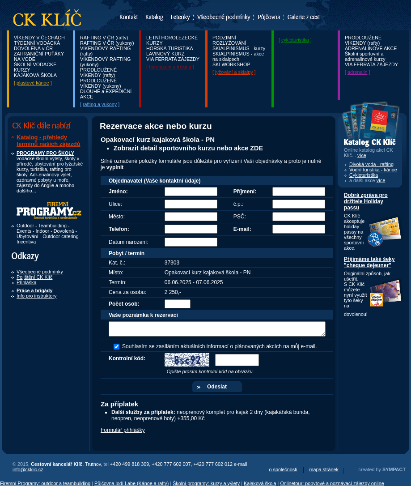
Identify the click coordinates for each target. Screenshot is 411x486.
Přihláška (26, 282)
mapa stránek (324, 469)
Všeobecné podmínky (40, 271)
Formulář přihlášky (123, 430)
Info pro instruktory (36, 295)
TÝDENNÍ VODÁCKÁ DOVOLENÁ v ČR (37, 45)
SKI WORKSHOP (231, 64)
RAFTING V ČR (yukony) (107, 43)
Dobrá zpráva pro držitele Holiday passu (366, 201)
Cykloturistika (363, 175)
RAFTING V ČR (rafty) (104, 37)
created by (382, 469)
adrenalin (357, 72)
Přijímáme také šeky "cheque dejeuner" (369, 262)
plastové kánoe (33, 82)
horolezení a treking (170, 66)
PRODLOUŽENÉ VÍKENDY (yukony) (100, 83)
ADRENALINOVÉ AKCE (371, 48)
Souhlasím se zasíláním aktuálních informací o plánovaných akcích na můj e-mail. (219, 346)
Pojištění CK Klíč (34, 277)
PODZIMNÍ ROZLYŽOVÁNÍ (229, 40)
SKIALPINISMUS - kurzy (238, 48)
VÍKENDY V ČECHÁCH (39, 37)
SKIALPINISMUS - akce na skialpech (238, 56)
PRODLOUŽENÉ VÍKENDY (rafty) (98, 72)
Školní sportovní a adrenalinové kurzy (365, 56)
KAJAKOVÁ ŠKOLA (35, 75)
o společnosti (283, 469)
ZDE (256, 148)
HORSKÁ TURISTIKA (169, 48)
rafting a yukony (100, 104)
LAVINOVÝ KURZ (165, 53)
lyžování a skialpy (234, 72)
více (381, 180)
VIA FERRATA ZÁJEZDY (172, 59)
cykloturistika (295, 40)
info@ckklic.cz (28, 469)
